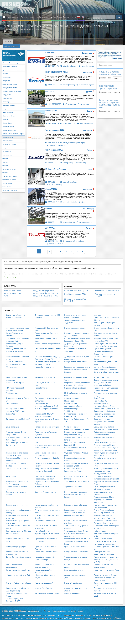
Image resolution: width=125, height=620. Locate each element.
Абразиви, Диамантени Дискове (12, 59)
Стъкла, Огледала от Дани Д (17, 463)
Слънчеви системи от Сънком (105, 570)
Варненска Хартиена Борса (75, 383)
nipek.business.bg (55, 182)
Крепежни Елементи (8, 102)
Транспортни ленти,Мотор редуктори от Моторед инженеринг (104, 495)
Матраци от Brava (42, 482)
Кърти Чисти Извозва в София (47, 588)
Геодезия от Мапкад (102, 414)
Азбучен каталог (43, 17)
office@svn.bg (67, 160)
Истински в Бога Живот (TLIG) (76, 287)
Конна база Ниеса (42, 526)
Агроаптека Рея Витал (73, 482)
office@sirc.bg (70, 102)
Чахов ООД (49, 49)
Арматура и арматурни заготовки (13, 66)
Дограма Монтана (71, 393)
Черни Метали (6, 183)
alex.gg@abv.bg (67, 220)
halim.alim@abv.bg (69, 200)
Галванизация (6, 73)
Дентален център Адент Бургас (106, 443)
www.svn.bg (81, 160)
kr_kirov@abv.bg (68, 121)
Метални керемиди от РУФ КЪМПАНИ (75, 295)
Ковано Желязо (7, 95)
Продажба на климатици (44, 362)
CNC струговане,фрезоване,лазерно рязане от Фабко (47, 440)
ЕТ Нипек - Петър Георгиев (55, 167)
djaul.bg (83, 200)
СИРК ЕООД (49, 89)
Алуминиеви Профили (9, 63)
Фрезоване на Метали (9, 176)
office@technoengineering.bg (73, 141)
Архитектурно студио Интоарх (106, 463)
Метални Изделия (8, 123)
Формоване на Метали (9, 173)
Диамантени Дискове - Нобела (107, 287)
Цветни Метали (7, 180)
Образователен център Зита (105, 536)
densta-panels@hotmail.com (72, 239)
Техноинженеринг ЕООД (54, 128)
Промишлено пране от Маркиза (18, 526)
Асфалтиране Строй (101, 372)
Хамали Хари (11, 409)
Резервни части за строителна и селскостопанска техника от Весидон (77, 364)
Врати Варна (99, 393)
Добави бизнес (56, 17)
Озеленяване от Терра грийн (17, 500)
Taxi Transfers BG (100, 396)
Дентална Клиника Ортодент (105, 362)
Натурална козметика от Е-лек (18, 565)
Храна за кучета (12, 398)
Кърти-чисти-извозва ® (44, 578)
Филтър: (8, 41)
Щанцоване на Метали (9, 187)
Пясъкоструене (7, 151)
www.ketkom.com (85, 121)
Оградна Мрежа (7, 144)
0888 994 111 (52, 220)
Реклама (66, 17)
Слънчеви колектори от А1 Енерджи (105, 291)
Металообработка (8, 137)
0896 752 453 (52, 180)
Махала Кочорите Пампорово (46, 404)
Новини (73, 17)
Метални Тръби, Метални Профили (13, 130)
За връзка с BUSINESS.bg (13, 288)
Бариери (5, 70)
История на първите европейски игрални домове (109, 83)
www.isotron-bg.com (56, 85)
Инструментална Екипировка (11, 88)
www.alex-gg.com (85, 220)
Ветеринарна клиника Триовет (76, 547)
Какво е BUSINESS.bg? (12, 290)
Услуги (6, 293)
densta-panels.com (55, 241)
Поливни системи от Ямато (104, 539)
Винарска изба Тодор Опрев (75, 357)
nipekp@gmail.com (69, 180)
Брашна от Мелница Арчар (74, 541)
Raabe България (41, 383)
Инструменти (6, 91)
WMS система (11, 362)
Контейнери (6, 98)
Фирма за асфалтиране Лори (105, 445)
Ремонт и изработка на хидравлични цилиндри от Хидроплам (74, 315)
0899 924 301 (52, 239)
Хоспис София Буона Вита (104, 508)
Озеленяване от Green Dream (76, 526)
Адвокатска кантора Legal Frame (106, 552)
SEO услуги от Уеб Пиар (103, 411)
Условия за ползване (52, 606)
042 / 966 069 (52, 141)
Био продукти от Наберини (104, 406)
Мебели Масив (100, 526)
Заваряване (6, 77)
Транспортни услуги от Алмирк (76, 476)
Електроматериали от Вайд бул (47, 453)
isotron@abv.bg (67, 82)
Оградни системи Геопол (45, 515)
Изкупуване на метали (9, 84)
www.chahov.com (54, 65)
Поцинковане (6, 148)
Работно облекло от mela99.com (77, 534)
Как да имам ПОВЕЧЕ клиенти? (45, 293)
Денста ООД (50, 225)
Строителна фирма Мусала (104, 440)
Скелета (5, 158)
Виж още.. (117, 75)
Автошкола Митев (42, 432)
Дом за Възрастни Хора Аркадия (18, 552)
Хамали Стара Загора (43, 583)
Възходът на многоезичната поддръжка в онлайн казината (110, 69)
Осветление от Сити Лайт (104, 422)
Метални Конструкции (9, 127)
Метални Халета (7, 134)
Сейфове (5, 155)
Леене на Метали (7, 109)
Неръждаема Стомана (9, 141)
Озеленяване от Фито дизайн (46, 547)
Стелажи (5, 162)
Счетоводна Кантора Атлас (104, 518)
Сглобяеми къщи (12, 388)
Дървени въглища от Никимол (106, 515)
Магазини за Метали (8, 112)
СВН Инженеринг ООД (54, 148)
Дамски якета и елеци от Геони (47, 339)
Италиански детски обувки (74, 323)
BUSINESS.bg (19, 606)
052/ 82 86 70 (52, 121)
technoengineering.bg (56, 143)
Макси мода (69, 396)
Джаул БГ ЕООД (51, 187)
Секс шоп (97, 310)
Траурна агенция (12, 422)
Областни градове (21, 41)
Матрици (5, 116)
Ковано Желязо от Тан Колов (105, 437)
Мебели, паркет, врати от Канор (106, 404)
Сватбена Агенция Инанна (45, 487)
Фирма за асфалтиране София (106, 375)
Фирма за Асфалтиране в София (18, 578)
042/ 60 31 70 (52, 62)
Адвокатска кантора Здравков (105, 365)
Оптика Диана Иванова (103, 534)
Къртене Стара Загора (73, 578)
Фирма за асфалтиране (15, 378)
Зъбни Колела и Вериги (9, 80)
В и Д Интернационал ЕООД (75, 290)
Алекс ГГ (48, 206)
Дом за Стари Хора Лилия (104, 505)
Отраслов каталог (13, 17)
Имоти (37, 388)
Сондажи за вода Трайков (74, 510)
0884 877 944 (51, 160)
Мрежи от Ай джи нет (102, 344)
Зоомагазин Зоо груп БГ (73, 565)
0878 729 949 (52, 200)
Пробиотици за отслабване (104, 409)
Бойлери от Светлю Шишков (75, 500)
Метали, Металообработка (10, 50)
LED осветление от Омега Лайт (18, 570)
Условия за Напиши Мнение (72, 606)
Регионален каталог (28, 17)
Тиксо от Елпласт (12, 528)
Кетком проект (51, 108)
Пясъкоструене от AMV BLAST (18, 414)
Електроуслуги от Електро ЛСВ (106, 424)
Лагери (4, 105)
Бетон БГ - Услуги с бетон (45, 372)
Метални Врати (7, 119)
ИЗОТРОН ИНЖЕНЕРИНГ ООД (56, 69)
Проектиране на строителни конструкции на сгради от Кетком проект (75, 489)
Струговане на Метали (9, 165)
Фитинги (5, 169)
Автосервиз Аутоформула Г (16, 541)
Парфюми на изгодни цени (75, 310)
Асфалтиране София (72, 588)
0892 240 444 (52, 82)
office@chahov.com (69, 62)
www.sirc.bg (84, 102)
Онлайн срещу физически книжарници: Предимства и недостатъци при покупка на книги (109, 100)
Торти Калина (11, 471)
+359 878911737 (53, 102)
